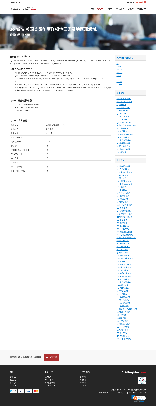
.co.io (119, 79)
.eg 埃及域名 (122, 208)
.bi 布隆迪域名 (122, 175)
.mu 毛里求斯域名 (124, 267)
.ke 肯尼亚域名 (123, 241)
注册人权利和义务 (119, 393)
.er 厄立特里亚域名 (124, 214)
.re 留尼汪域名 (123, 285)
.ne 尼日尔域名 (123, 137)
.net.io (119, 82)
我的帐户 (141, 9)
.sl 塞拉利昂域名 (123, 146)
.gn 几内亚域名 (123, 119)
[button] (17, 2)
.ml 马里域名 (122, 131)
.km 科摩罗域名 (123, 244)
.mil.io (119, 76)
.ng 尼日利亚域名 (124, 140)
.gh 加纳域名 (122, 114)
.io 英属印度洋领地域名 (126, 125)
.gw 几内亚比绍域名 (125, 123)
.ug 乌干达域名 (123, 327)
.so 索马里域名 (123, 306)
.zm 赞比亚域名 (123, 336)
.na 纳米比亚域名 (124, 276)
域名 (100, 9)
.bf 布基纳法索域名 (124, 102)
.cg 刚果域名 (122, 190)
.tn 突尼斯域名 (122, 321)
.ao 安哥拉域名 (123, 169)
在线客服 (51, 357)
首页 (92, 9)
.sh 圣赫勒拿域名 (124, 143)
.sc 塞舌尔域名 (123, 291)
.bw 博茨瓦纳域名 (124, 181)
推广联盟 (13, 386)
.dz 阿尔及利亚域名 (125, 205)
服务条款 (132, 393)
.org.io (119, 85)
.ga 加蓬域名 (122, 220)
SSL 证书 (120, 9)
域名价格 (83, 380)
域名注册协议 (104, 393)
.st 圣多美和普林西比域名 (127, 309)
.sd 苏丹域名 (122, 294)
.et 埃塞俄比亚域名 (124, 217)
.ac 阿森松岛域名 (124, 99)
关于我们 (13, 377)
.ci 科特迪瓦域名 (123, 108)
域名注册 (83, 377)
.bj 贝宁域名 (121, 105)
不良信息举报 (50, 383)
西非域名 (120, 93)
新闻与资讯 (14, 383)
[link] (138, 398)
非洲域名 (120, 160)
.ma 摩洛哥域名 (123, 256)
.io (118, 64)
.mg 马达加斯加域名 (125, 258)
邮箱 (109, 9)
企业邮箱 (83, 383)
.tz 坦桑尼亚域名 (123, 324)
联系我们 (13, 380)
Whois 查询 (49, 380)
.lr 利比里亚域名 (123, 128)
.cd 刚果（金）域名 (125, 184)
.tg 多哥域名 (122, 152)
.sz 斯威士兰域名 (124, 312)
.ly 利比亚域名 (122, 253)
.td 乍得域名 (122, 315)
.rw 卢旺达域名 (123, 288)
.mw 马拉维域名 (123, 270)
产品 (131, 9)
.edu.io (119, 70)
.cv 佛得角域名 (123, 111)
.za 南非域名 (122, 333)
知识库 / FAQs (50, 386)
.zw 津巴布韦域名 (124, 339)
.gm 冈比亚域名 (123, 116)
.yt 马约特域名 (122, 330)
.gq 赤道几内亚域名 (125, 232)
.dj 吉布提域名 (122, 202)
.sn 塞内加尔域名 (124, 149)
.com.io (120, 73)
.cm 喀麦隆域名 (123, 196)
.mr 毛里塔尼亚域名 (125, 134)
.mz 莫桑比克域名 (124, 273)
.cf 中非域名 (121, 187)
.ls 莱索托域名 (122, 250)
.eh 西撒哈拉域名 (124, 211)
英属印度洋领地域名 (125, 58)
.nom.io (120, 67)
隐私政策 (143, 393)
